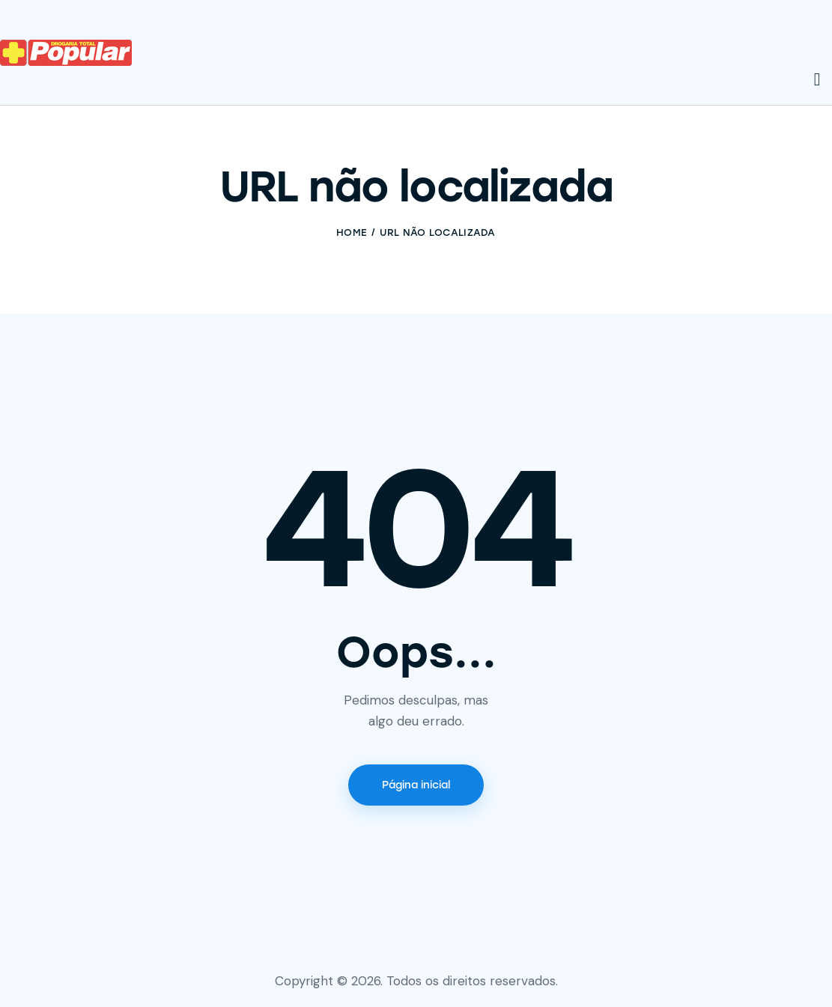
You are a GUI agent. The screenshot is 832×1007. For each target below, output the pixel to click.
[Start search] (817, 80)
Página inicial (416, 785)
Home (351, 232)
